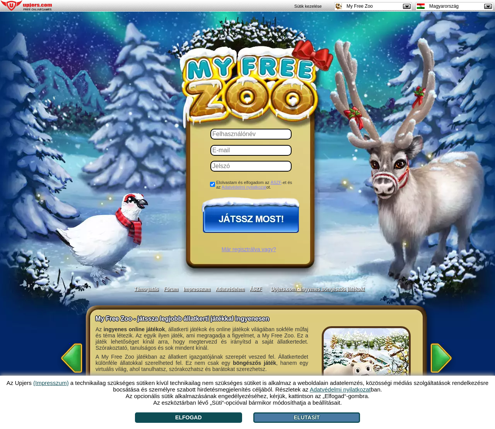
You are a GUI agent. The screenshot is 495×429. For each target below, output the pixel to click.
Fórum (171, 289)
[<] (69, 355)
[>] (443, 355)
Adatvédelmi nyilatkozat (244, 187)
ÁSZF (276, 182)
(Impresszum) (51, 383)
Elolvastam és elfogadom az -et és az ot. (254, 184)
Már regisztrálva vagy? (249, 249)
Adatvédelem (230, 289)
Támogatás (146, 289)
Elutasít (307, 417)
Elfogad (188, 417)
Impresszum (196, 289)
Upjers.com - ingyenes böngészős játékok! (318, 289)
